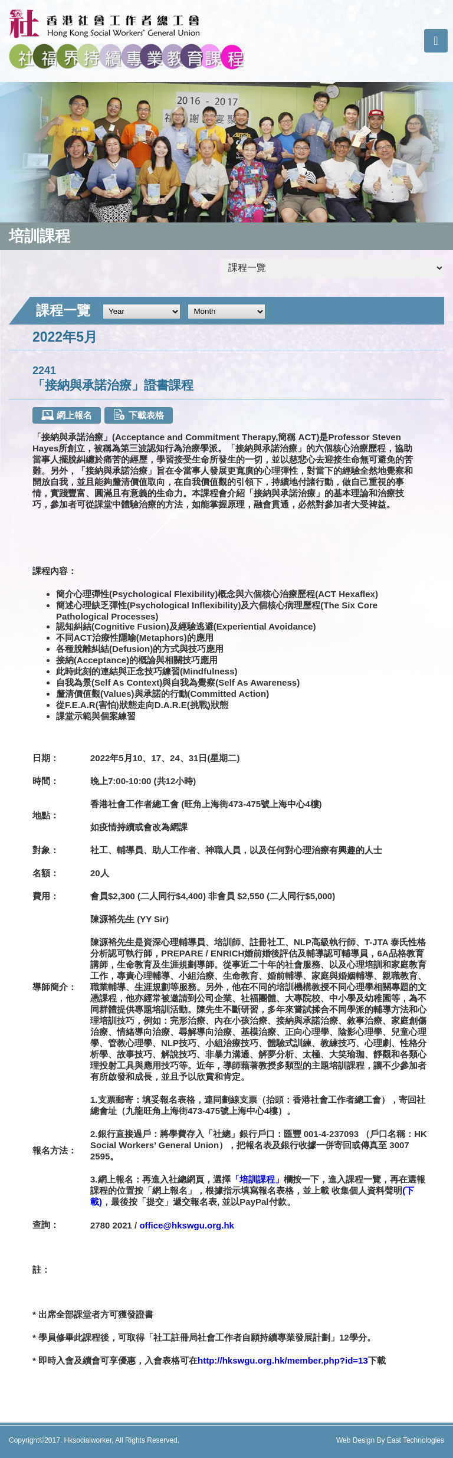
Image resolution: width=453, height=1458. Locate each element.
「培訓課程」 (257, 1179)
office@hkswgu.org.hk (186, 1225)
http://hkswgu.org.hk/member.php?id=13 (283, 1360)
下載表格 (138, 414)
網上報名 (66, 415)
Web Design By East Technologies (390, 1440)
